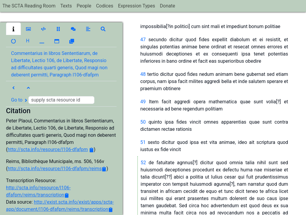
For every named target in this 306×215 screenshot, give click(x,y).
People (83, 6)
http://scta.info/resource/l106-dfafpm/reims (54, 168)
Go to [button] (52, 100)
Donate (167, 6)
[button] (13, 28)
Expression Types (136, 6)
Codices (104, 6)
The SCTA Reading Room (29, 6)
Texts (66, 6)
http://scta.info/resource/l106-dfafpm (47, 149)
